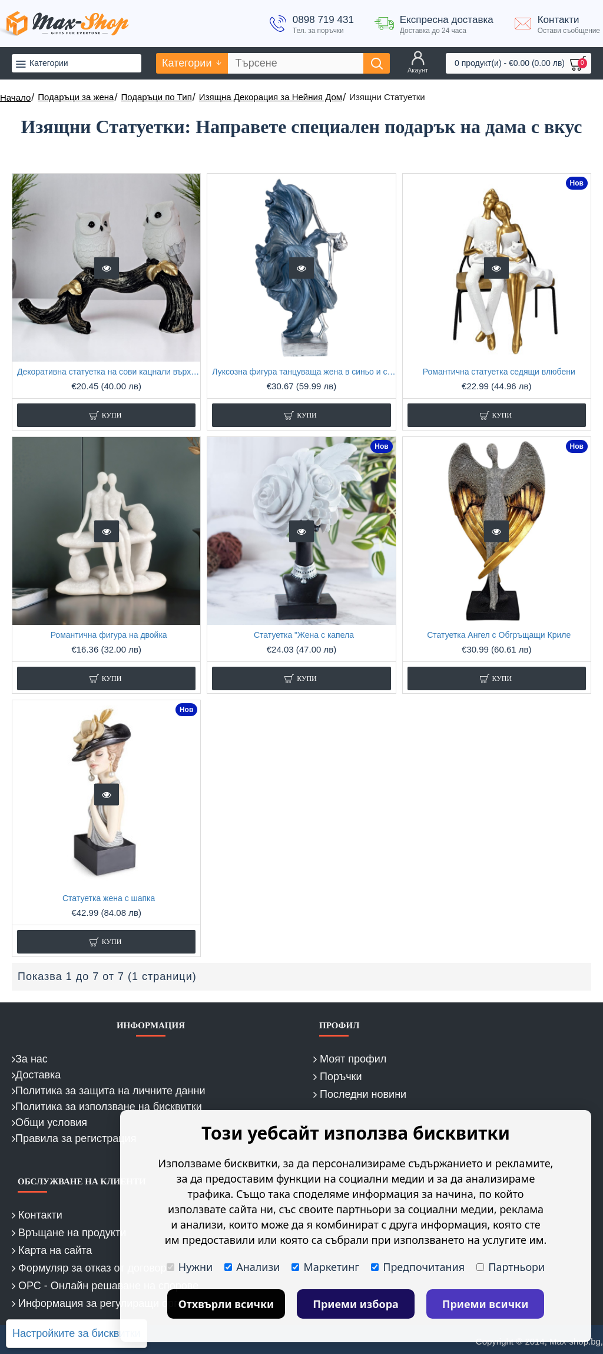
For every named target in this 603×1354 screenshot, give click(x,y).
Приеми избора (356, 1304)
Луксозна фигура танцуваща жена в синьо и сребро (303, 371)
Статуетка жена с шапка (108, 898)
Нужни (190, 1267)
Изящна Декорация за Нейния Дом (270, 97)
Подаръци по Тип (156, 97)
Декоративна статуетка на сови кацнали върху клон (108, 371)
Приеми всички (485, 1304)
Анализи (252, 1267)
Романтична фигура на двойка (109, 635)
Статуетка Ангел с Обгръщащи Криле (499, 635)
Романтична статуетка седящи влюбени (499, 371)
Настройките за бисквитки (76, 1333)
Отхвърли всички (226, 1304)
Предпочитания (418, 1267)
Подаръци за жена (76, 97)
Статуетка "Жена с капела (304, 635)
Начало (15, 97)
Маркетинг (325, 1267)
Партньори (510, 1267)
